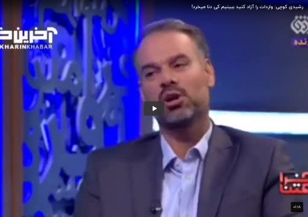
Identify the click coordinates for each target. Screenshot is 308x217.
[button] (154, 108)
